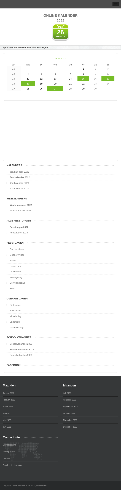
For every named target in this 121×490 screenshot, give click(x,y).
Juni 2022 (7, 427)
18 (28, 83)
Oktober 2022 (69, 413)
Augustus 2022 (69, 400)
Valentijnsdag (16, 327)
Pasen (13, 260)
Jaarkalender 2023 (19, 183)
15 (83, 78)
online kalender (15, 465)
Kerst (12, 288)
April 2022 (60, 58)
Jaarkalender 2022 (20, 177)
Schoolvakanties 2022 (22, 349)
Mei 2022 (7, 420)
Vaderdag (15, 321)
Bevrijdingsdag (17, 282)
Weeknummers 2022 (21, 205)
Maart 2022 (8, 406)
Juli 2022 (67, 393)
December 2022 (70, 427)
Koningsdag (16, 277)
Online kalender (60, 18)
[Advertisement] (60, 131)
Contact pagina (9, 445)
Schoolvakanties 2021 (21, 344)
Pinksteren (15, 271)
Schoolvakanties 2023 (21, 355)
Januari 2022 (8, 393)
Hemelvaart (15, 266)
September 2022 (70, 406)
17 (108, 78)
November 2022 (70, 420)
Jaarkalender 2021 (19, 171)
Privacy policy (9, 452)
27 (55, 88)
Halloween (15, 310)
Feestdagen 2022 (19, 227)
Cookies (6, 458)
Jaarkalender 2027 (19, 188)
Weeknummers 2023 (20, 210)
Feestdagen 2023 (19, 232)
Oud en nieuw (17, 249)
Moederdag (15, 316)
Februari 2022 (9, 400)
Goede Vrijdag (17, 255)
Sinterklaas (15, 305)
